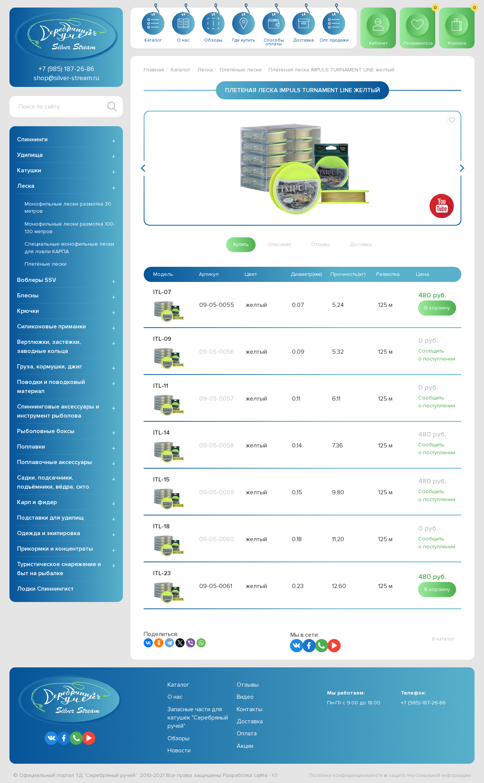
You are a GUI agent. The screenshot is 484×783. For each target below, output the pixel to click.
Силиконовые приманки (51, 327)
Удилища (30, 155)
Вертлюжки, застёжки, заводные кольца (49, 347)
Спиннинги (32, 140)
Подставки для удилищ (50, 518)
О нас (175, 694)
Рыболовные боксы (45, 432)
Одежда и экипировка (48, 534)
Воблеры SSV (36, 281)
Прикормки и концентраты (55, 549)
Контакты (249, 706)
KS (275, 772)
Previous (144, 168)
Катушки (29, 171)
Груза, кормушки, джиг (49, 367)
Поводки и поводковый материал (51, 387)
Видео (245, 694)
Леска (25, 186)
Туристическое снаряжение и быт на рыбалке (59, 569)
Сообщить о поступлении (436, 355)
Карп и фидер (37, 503)
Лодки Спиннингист (45, 589)
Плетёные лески (46, 265)
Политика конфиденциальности (335, 772)
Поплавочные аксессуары (54, 463)
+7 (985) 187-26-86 (66, 69)
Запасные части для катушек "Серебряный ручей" (198, 715)
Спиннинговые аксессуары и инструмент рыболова (58, 412)
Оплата (247, 731)
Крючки (28, 312)
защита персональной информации (426, 772)
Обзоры (178, 736)
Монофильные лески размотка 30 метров (68, 208)
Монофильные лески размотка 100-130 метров (70, 228)
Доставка (250, 719)
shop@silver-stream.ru (66, 78)
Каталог (181, 70)
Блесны (28, 296)
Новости (179, 748)
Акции (245, 743)
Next (460, 168)
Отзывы (248, 682)
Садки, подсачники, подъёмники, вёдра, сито (53, 483)
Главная (154, 70)
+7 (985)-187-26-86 (423, 700)
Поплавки (31, 447)
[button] (452, 120)
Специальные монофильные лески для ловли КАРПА (69, 248)
